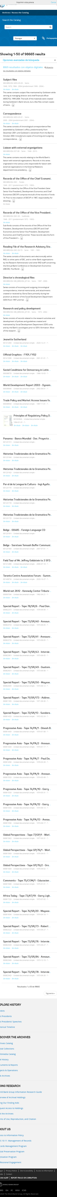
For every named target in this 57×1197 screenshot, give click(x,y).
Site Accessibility (26, 1171)
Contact (9, 1174)
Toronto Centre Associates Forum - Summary (28, 576)
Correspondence (12, 114)
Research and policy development (22, 309)
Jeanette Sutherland (14, 339)
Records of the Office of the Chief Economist (28, 179)
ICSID (24, 1190)
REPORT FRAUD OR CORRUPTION (24, 1178)
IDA (7, 1190)
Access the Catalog (20, 12)
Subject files (10, 80)
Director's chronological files (19, 278)
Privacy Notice (11, 1171)
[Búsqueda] (50, 27)
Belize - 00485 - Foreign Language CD (24, 530)
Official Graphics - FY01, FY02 (19, 355)
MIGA (17, 1190)
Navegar (25, 38)
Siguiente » (50, 993)
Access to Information (44, 1171)
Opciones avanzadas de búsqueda (21, 60)
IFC (12, 1190)
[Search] (28, 27)
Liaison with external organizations (22, 148)
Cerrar (53, 2)
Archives (6, 12)
